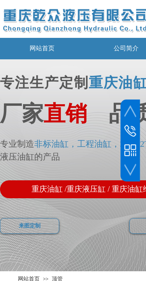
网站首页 (42, 48)
